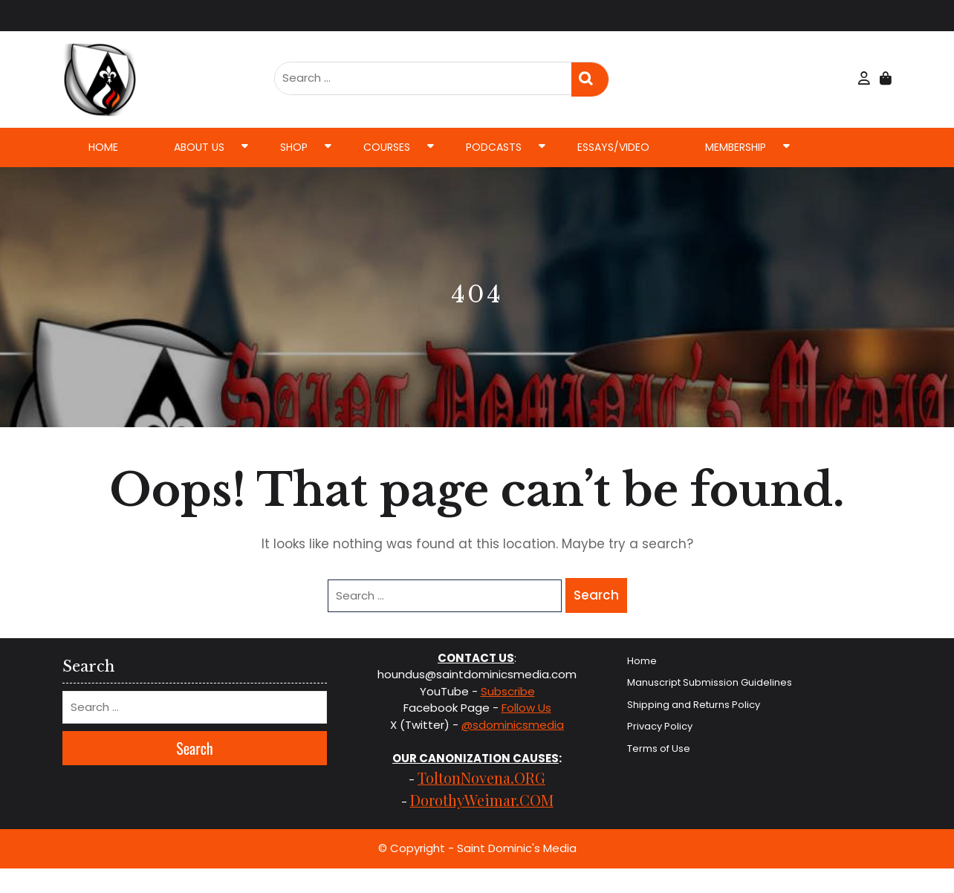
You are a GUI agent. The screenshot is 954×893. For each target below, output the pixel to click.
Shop (294, 147)
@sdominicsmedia (512, 725)
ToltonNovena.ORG (481, 777)
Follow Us (526, 707)
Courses (386, 147)
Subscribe (508, 691)
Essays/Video (613, 147)
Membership (735, 147)
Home (103, 147)
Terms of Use (658, 748)
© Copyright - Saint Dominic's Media (477, 848)
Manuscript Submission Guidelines (709, 682)
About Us (199, 147)
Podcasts (494, 147)
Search (590, 79)
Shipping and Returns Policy (693, 705)
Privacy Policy (659, 726)
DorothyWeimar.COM (482, 800)
